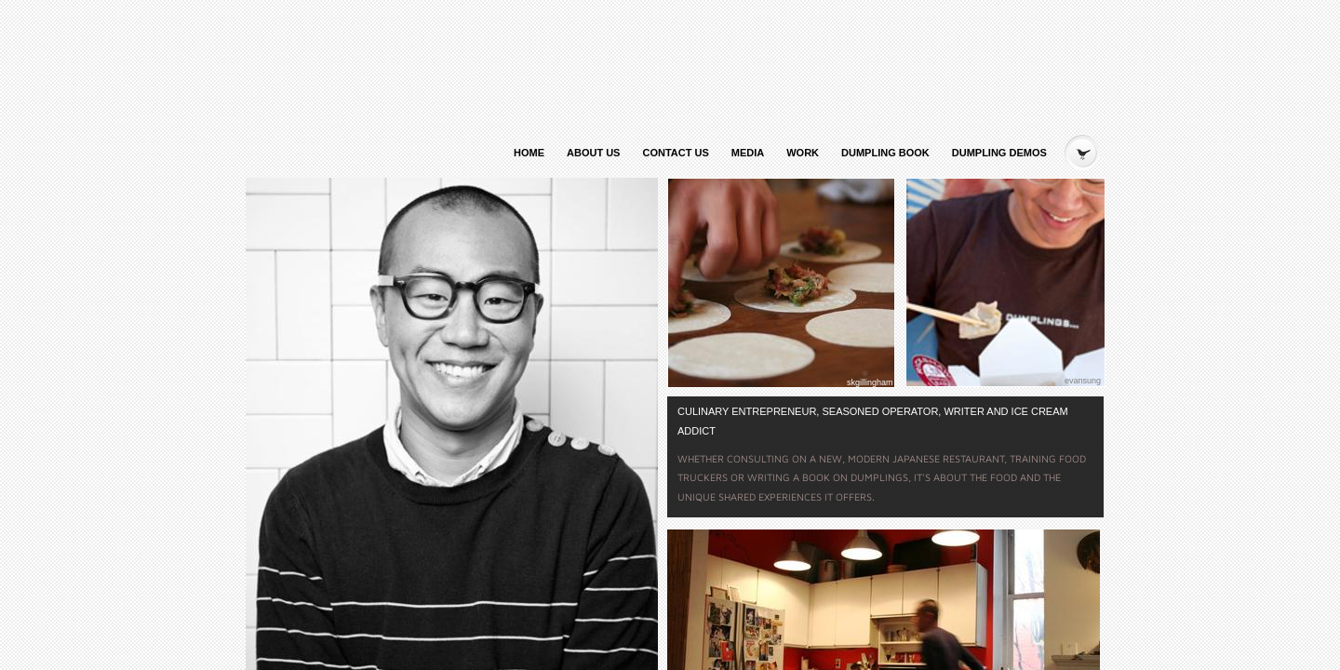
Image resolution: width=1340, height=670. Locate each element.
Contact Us (675, 152)
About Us (593, 152)
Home (529, 152)
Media (747, 152)
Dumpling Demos (999, 152)
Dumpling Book (885, 152)
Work (802, 152)
